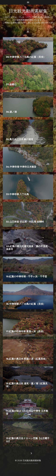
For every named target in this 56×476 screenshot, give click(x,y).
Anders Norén (32, 463)
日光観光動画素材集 (28, 11)
